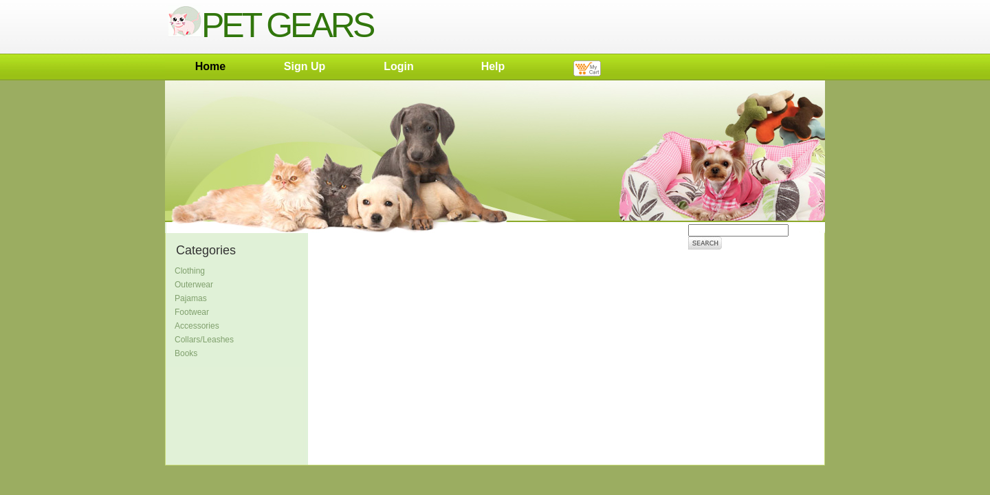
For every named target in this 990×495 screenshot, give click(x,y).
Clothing (190, 271)
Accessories (197, 326)
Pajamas (191, 298)
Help (493, 66)
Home (210, 66)
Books (186, 353)
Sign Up (304, 66)
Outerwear (194, 284)
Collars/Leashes (204, 339)
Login (399, 66)
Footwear (192, 312)
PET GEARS (270, 25)
